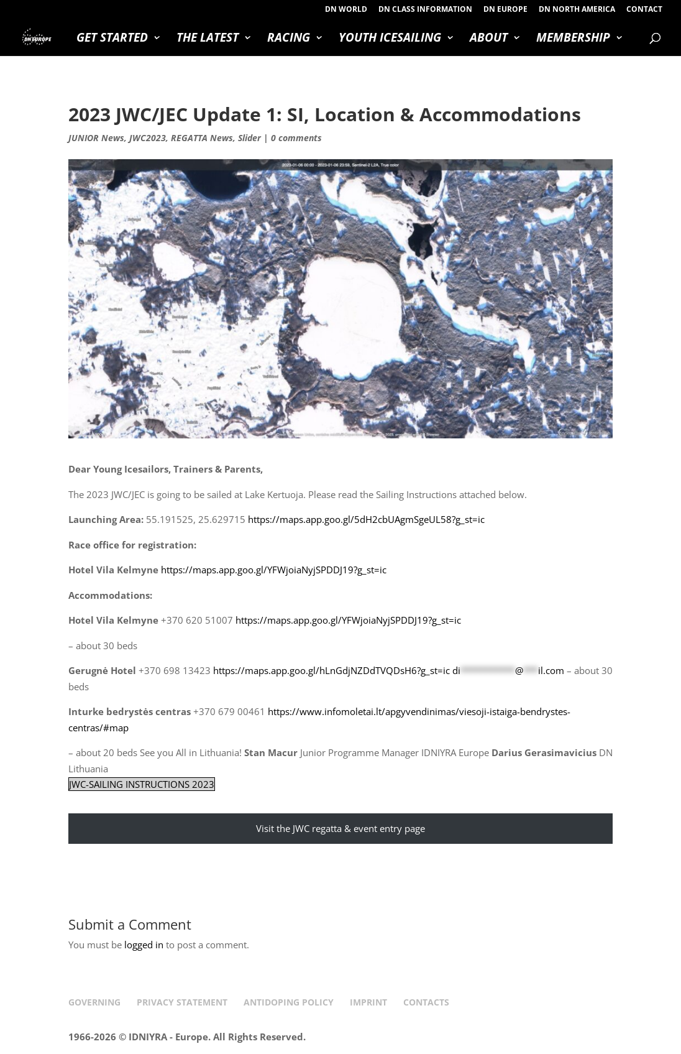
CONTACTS (426, 1002)
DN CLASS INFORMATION (425, 10)
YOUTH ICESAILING (390, 39)
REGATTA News (202, 138)
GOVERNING (94, 1002)
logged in (143, 944)
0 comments (296, 138)
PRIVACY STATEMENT (182, 1002)
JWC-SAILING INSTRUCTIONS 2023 (141, 784)
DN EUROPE (505, 10)
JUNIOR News (96, 138)
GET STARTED (112, 39)
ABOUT (489, 39)
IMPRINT (368, 1002)
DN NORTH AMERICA (577, 10)
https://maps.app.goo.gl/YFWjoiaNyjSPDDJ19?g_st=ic (273, 569)
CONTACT (644, 10)
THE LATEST (207, 39)
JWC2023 (147, 138)
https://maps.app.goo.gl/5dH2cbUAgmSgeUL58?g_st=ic (366, 519)
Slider (249, 138)
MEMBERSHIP (573, 39)
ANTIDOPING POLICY (289, 1002)
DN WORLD (346, 10)
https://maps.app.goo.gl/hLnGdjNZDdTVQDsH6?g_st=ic (331, 670)
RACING (288, 39)
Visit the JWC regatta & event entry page (340, 828)
